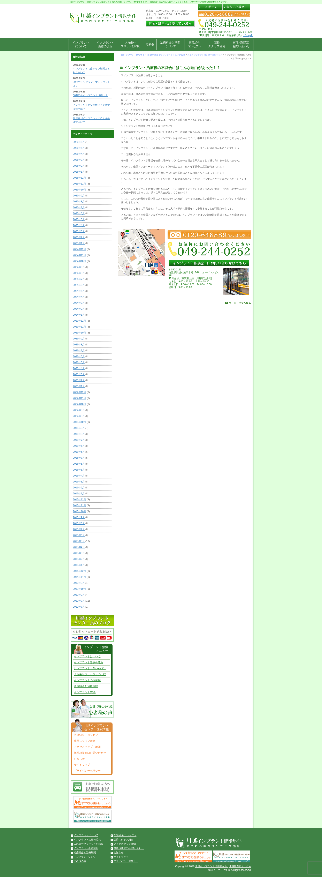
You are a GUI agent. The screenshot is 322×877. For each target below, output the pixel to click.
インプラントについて (81, 44)
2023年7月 (79, 350)
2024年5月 (79, 291)
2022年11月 (79, 398)
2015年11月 (79, 505)
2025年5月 (79, 219)
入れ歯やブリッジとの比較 (90, 674)
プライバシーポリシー (87, 770)
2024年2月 (79, 308)
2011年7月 (79, 606)
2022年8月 (79, 416)
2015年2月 (79, 559)
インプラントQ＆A (84, 856)
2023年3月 (79, 374)
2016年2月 (79, 487)
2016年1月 (79, 493)
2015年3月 (79, 553)
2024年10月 (79, 261)
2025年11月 (79, 183)
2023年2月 (79, 380)
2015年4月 (79, 547)
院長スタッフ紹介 (216, 44)
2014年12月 (79, 571)
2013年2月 (79, 583)
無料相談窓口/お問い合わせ (129, 848)
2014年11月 (79, 577)
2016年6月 (79, 463)
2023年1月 (79, 386)
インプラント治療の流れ (105, 44)
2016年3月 (79, 481)
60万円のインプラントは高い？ (90, 95)
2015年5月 (79, 541)
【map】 (248, 35)
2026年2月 (79, 165)
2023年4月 (79, 368)
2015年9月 (79, 517)
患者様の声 (80, 861)
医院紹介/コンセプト (125, 835)
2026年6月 (79, 142)
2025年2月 (79, 237)
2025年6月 (79, 213)
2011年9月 (79, 594)
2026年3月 (79, 159)
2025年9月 (79, 195)
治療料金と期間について (170, 44)
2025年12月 (79, 177)
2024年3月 (79, 302)
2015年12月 (79, 499)
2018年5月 (79, 451)
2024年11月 (79, 255)
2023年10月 (79, 332)
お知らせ (79, 758)
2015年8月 (79, 523)
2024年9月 (79, 267)
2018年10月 (79, 422)
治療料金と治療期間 (86, 686)
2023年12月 (79, 320)
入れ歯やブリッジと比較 (130, 44)
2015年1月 (79, 565)
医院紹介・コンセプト (87, 734)
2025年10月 (79, 189)
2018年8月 (79, 434)
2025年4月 (79, 225)
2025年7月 (79, 207)
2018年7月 (79, 439)
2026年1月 (79, 171)
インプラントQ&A (84, 692)
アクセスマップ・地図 (87, 746)
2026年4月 (79, 153)
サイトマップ (82, 764)
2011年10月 (79, 588)
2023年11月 (79, 326)
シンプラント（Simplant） (90, 668)
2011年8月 (79, 600)
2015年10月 (79, 511)
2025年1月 (79, 243)
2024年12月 (79, 249)
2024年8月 (79, 273)
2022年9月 (79, 410)
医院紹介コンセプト (194, 44)
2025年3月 (79, 231)
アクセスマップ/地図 (125, 843)
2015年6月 (79, 535)
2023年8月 (79, 344)
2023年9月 (79, 338)
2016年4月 (79, 475)
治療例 (150, 44)
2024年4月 (79, 296)
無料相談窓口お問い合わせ (241, 44)
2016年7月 (79, 457)
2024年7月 (79, 279)
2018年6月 (79, 445)
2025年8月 (79, 201)
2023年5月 (79, 362)
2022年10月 (79, 404)
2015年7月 (79, 529)
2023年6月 (79, 356)
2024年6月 (79, 285)
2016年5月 (79, 469)
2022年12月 (79, 392)
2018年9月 (79, 428)
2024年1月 (79, 314)
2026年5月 (79, 148)
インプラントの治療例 (87, 680)
